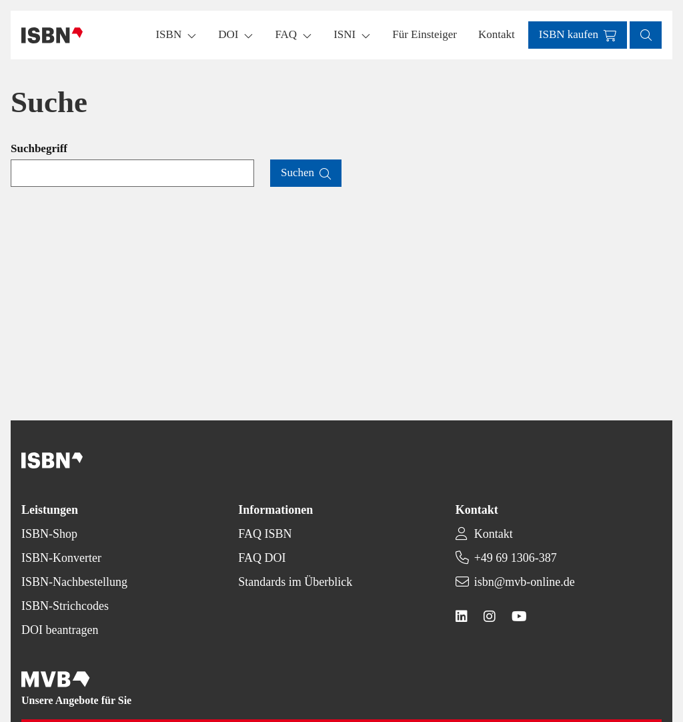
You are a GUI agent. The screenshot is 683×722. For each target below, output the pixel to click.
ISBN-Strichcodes (65, 606)
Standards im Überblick (295, 582)
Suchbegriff (39, 148)
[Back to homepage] (52, 35)
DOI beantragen (59, 630)
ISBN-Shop (49, 533)
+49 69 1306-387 (515, 558)
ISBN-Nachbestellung (74, 582)
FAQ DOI (261, 558)
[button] (425, 35)
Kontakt (493, 533)
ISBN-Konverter (61, 558)
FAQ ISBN (264, 533)
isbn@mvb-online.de (524, 582)
